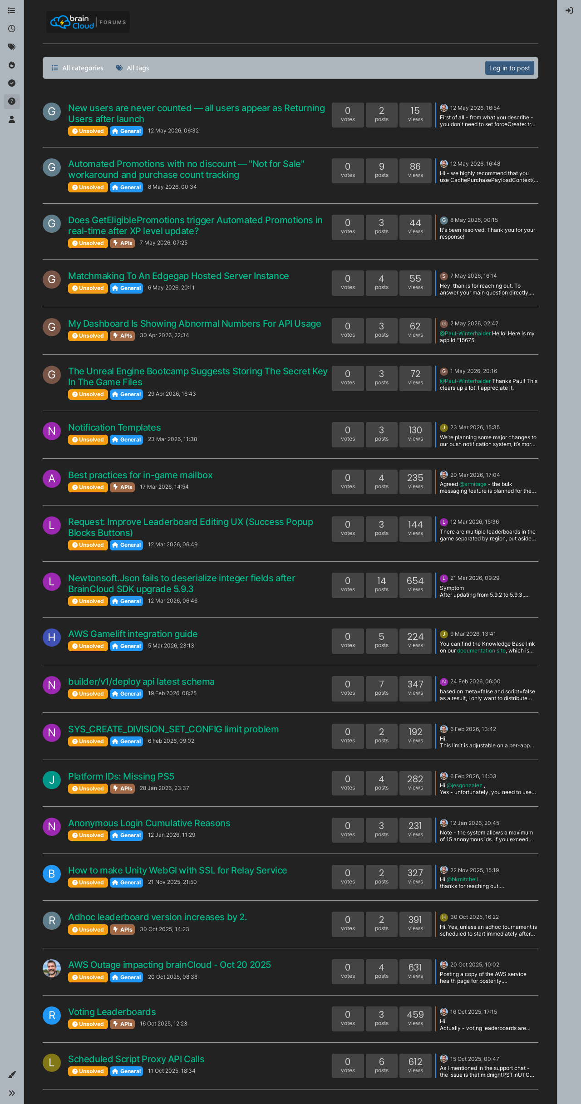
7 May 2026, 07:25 (163, 242)
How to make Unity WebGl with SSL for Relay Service (177, 870)
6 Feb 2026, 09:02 (171, 740)
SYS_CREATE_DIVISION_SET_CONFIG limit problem (173, 729)
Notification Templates (114, 427)
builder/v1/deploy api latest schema (141, 681)
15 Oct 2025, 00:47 (474, 1058)
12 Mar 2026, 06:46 (172, 600)
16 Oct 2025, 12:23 (163, 1023)
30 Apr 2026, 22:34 (164, 335)
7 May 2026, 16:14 (473, 275)
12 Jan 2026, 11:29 (171, 834)
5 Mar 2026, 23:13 (171, 645)
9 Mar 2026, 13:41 (473, 633)
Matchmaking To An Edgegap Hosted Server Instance (178, 275)
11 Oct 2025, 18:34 (172, 1070)
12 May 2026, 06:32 (173, 130)
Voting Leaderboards (112, 1011)
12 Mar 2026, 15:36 (474, 521)
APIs (122, 243)
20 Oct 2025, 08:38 (172, 976)
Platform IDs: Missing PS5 (121, 776)
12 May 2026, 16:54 (475, 107)
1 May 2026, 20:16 (473, 371)
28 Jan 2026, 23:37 (164, 788)
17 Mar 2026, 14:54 (164, 486)
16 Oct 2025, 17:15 (473, 1011)
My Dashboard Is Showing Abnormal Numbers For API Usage (194, 323)
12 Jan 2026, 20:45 (474, 822)
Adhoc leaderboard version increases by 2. (157, 917)
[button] (12, 1075)
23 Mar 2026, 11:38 (172, 439)
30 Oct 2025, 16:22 (474, 916)
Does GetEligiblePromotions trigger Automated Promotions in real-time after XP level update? (195, 225)
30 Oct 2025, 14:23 (164, 929)
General (126, 131)
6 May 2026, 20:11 (171, 287)
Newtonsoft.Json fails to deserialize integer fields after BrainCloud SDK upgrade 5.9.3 (181, 583)
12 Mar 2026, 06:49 (172, 544)
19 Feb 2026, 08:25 (172, 693)
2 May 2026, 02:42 (474, 323)
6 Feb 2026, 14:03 (473, 776)
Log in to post (509, 68)
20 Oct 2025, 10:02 (474, 964)
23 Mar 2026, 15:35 (475, 427)
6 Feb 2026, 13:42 (473, 729)
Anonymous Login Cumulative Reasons (149, 823)
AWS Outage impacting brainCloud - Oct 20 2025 (169, 964)
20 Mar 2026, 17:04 (475, 474)
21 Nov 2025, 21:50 (172, 881)
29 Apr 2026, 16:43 (172, 393)
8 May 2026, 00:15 (474, 219)
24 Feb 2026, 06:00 (475, 681)
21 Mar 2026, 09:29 (474, 577)
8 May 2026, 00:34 (172, 186)
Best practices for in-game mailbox (140, 475)
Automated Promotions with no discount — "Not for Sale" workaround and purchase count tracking (186, 169)
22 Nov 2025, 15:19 (474, 870)
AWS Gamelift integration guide (133, 633)
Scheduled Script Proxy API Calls (136, 1059)
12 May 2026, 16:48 (475, 163)
